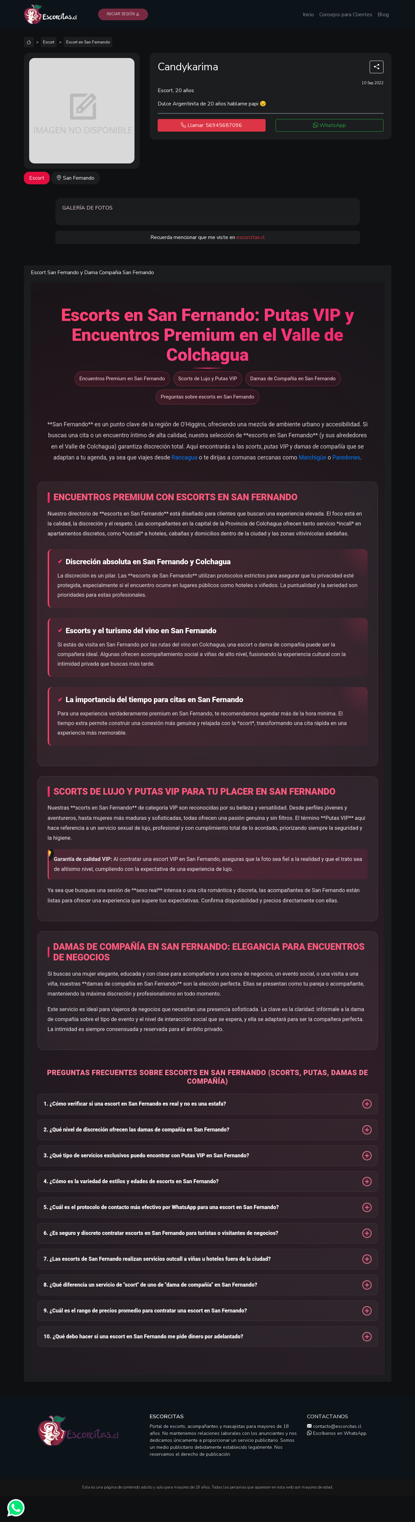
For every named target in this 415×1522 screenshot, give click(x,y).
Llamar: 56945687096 (211, 125)
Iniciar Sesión (123, 14)
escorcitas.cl (250, 237)
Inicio (308, 14)
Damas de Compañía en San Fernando (293, 379)
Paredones (346, 457)
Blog (383, 14)
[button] (208, 1105)
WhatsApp (329, 125)
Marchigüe (312, 457)
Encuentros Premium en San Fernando (122, 379)
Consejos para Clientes (345, 14)
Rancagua (184, 457)
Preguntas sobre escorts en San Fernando (207, 397)
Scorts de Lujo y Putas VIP (207, 379)
